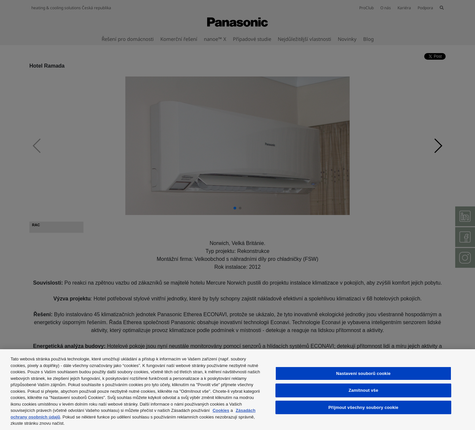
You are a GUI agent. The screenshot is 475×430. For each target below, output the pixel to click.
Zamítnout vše (363, 390)
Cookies (220, 410)
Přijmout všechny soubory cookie (363, 407)
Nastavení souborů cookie (363, 373)
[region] (237, 389)
